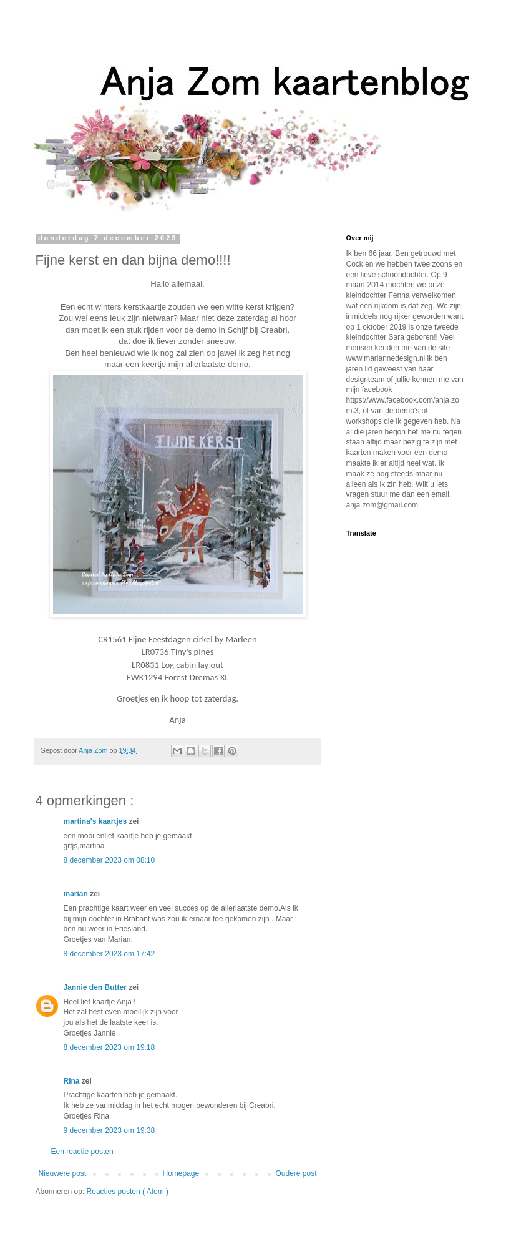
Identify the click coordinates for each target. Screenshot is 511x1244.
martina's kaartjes (96, 821)
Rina (73, 1081)
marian (77, 893)
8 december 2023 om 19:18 (109, 1047)
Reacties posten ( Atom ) (127, 1191)
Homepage (180, 1173)
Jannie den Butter (96, 987)
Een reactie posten (82, 1151)
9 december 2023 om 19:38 (109, 1130)
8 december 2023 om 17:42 (109, 953)
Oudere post (295, 1173)
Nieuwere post (63, 1173)
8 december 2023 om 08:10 (109, 860)
